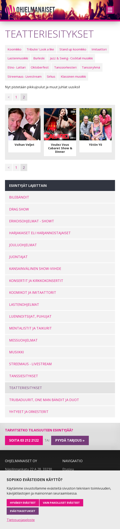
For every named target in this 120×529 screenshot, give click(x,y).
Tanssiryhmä (91, 67)
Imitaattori (99, 49)
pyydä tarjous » (70, 440)
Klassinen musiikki (73, 76)
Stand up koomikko (72, 49)
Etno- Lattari (16, 67)
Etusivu (68, 469)
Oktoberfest (40, 67)
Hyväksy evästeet (23, 503)
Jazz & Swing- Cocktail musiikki (71, 58)
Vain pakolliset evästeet (61, 503)
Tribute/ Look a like (40, 49)
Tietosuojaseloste (21, 520)
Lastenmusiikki (17, 58)
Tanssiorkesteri (65, 67)
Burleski (39, 58)
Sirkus (51, 76)
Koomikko (14, 49)
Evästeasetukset (22, 511)
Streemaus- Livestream (24, 76)
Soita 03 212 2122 (24, 440)
